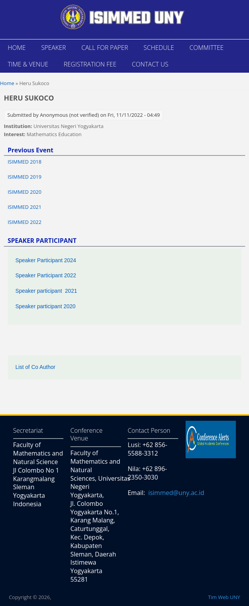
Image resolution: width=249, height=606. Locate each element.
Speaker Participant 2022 (45, 275)
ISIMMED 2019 (25, 176)
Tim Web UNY (224, 597)
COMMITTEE (206, 47)
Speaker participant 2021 (46, 291)
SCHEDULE (158, 47)
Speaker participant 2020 (45, 306)
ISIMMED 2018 (25, 161)
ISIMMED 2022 (25, 222)
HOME (17, 47)
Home (7, 83)
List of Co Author (35, 367)
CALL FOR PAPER (105, 47)
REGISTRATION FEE (90, 64)
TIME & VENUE (28, 64)
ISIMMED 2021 (25, 206)
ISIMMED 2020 (25, 191)
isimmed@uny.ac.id (176, 492)
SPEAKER (53, 47)
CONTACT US (150, 64)
